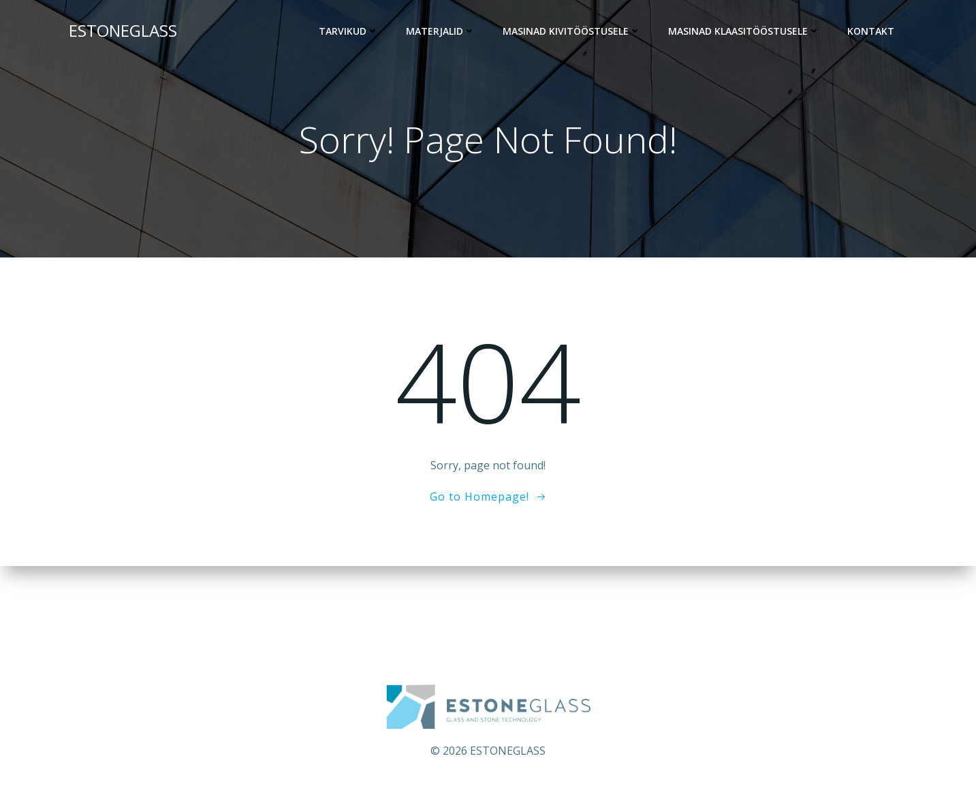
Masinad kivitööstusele (572, 31)
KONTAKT (870, 31)
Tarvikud (349, 31)
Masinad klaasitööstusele (744, 31)
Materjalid (440, 31)
